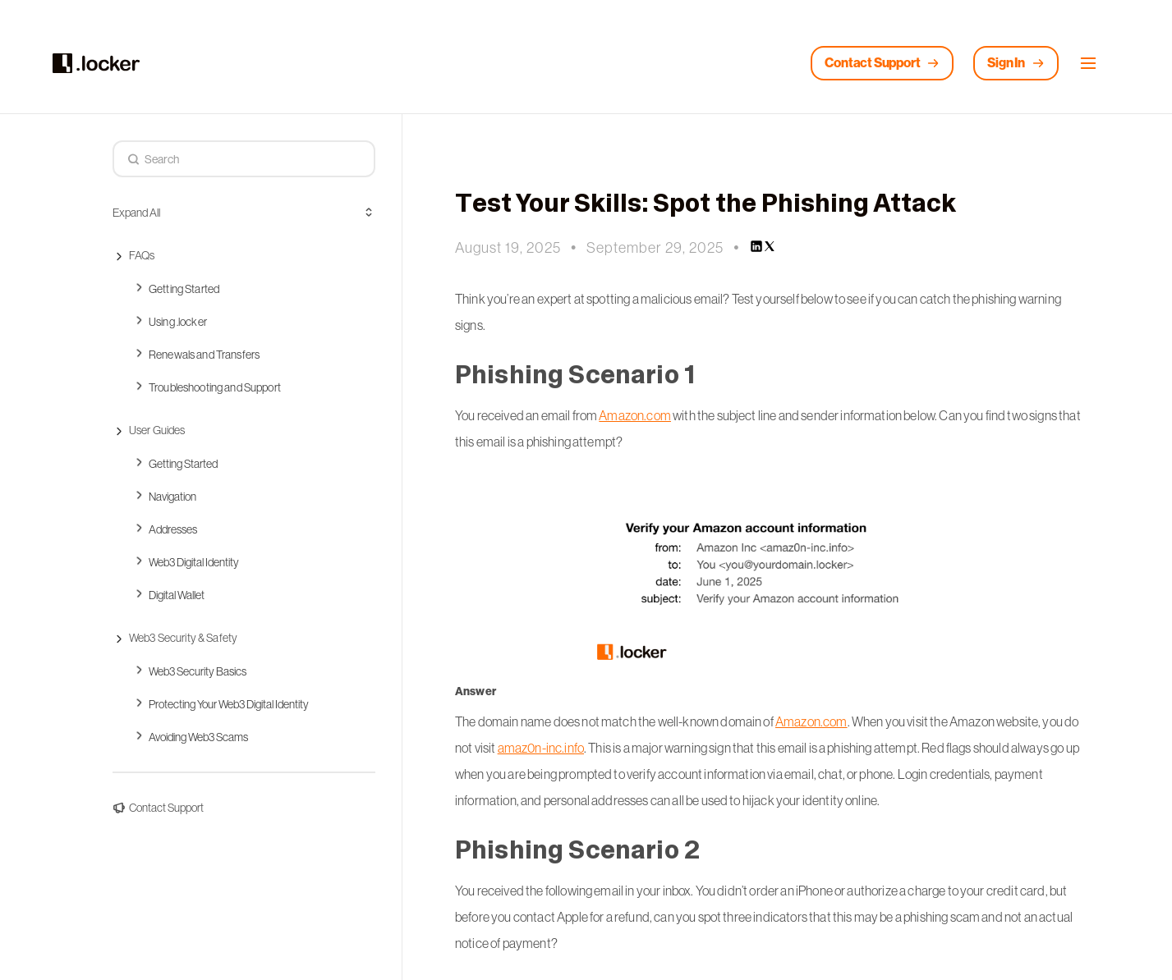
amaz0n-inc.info (541, 747)
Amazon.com (635, 415)
